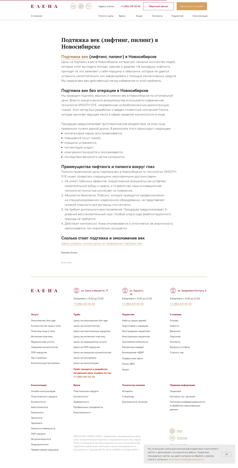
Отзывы (174, 323)
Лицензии (175, 394)
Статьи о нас (177, 355)
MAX (179, 433)
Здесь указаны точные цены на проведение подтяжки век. (102, 244)
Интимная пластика (42, 339)
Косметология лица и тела (45, 328)
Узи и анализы (39, 360)
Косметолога (38, 404)
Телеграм (182, 440)
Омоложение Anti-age (43, 323)
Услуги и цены (106, 15)
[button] (158, 6)
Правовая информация (182, 387)
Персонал (175, 339)
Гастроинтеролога (41, 441)
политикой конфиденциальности (186, 459)
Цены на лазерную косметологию (92, 355)
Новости (174, 328)
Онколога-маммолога (43, 431)
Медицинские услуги (42, 344)
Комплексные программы (45, 365)
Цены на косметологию (86, 328)
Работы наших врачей (134, 323)
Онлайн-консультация (43, 394)
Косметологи (80, 399)
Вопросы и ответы (180, 349)
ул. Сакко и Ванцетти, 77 (94, 293)
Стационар (128, 399)
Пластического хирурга (44, 399)
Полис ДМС (128, 366)
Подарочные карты (132, 361)
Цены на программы (84, 360)
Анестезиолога (39, 409)
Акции (139, 15)
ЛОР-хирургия (39, 355)
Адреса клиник (106, 6)
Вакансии (175, 334)
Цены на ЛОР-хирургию (86, 349)
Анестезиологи (81, 415)
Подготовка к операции (135, 328)
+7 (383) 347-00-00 (84, 379)
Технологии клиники (133, 387)
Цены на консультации (86, 365)
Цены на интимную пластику (89, 339)
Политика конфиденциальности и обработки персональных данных (187, 408)
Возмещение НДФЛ (133, 355)
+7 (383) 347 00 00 (130, 6)
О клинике (36, 15)
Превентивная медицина (44, 452)
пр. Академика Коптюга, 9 (192, 293)
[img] (73, 6)
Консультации (200, 15)
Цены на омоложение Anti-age (90, 323)
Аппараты (127, 394)
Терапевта (36, 425)
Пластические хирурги (86, 394)
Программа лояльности (135, 344)
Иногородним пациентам (136, 334)
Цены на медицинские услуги (90, 344)
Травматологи (81, 404)
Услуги (34, 317)
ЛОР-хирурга (38, 436)
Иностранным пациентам (136, 339)
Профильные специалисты (88, 409)
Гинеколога (37, 415)
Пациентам (177, 15)
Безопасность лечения (134, 404)
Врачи (122, 15)
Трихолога (36, 420)
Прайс (76, 317)
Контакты (157, 15)
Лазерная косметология (44, 349)
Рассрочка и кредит (133, 349)
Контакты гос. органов (182, 399)
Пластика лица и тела (43, 334)
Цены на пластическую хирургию (91, 334)
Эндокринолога (39, 447)
